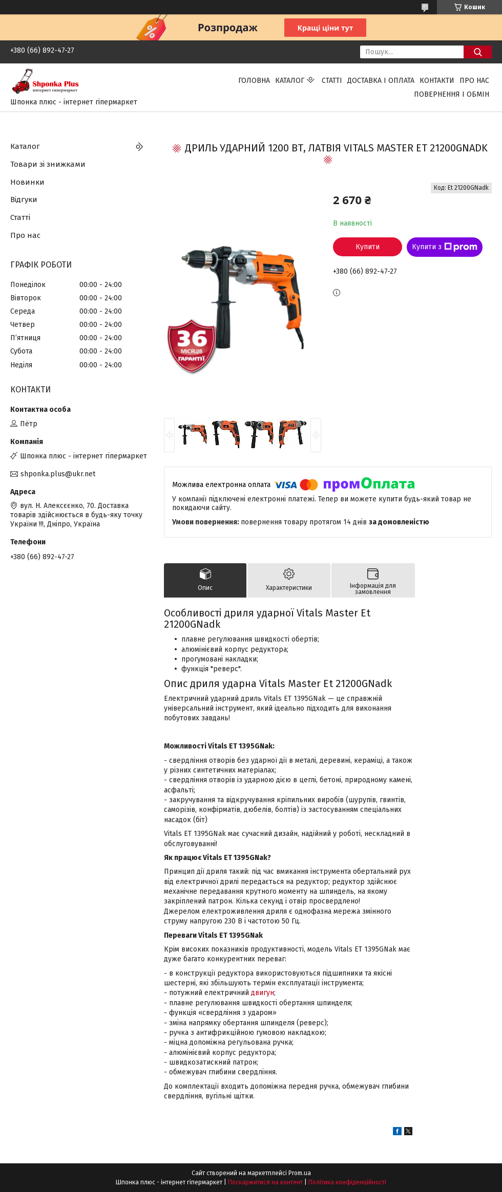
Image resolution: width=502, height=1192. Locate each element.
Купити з (444, 247)
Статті (332, 80)
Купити (367, 246)
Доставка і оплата (380, 80)
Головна (254, 80)
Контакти (437, 80)
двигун (262, 992)
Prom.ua (299, 1173)
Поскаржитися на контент (265, 1182)
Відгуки (23, 199)
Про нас (474, 80)
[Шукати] (478, 52)
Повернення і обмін (451, 94)
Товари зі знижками (48, 164)
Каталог (289, 80)
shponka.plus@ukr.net (57, 474)
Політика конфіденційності (347, 1182)
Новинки (27, 182)
